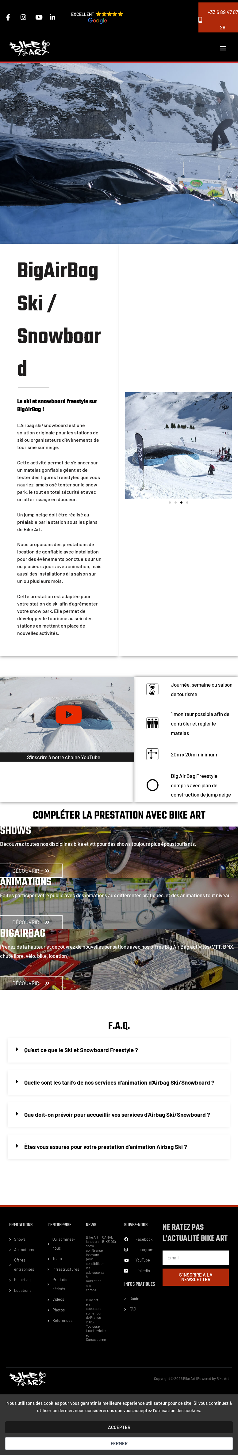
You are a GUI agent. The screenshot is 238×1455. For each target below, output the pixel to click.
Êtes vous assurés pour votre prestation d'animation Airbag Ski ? (104, 1145)
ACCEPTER (119, 1427)
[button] (97, 18)
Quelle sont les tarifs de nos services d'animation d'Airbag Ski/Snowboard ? (117, 1081)
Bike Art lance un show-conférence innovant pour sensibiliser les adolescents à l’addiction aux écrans (95, 1261)
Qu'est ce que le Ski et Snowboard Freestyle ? (80, 1049)
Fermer (119, 1443)
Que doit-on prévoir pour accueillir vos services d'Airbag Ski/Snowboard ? (114, 1113)
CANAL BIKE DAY (109, 1237)
